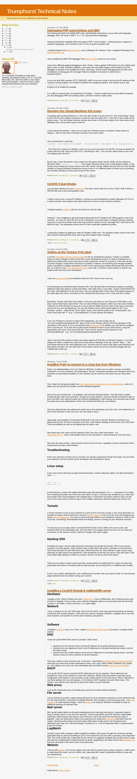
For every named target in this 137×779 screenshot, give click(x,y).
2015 (7, 33)
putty (54, 586)
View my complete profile (12, 87)
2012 (7, 38)
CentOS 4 (60, 632)
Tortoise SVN (61, 280)
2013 (7, 36)
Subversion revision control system (70, 259)
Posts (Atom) (64, 773)
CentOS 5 (66, 211)
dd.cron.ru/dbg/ (91, 59)
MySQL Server (94, 517)
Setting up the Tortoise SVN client (69, 253)
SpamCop (111, 721)
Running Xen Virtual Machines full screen (74, 111)
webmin (61, 752)
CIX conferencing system (77, 270)
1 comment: (74, 177)
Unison (89, 705)
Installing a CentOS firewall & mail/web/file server (79, 593)
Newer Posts (52, 767)
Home (96, 767)
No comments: (75, 100)
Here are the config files (119, 668)
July (8, 47)
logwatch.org (129, 742)
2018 (7, 28)
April (8, 51)
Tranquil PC (79, 190)
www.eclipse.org (74, 50)
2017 (7, 31)
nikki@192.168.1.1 (55, 436)
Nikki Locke (22, 62)
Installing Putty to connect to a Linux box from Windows (84, 366)
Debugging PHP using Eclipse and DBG (73, 30)
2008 (7, 45)
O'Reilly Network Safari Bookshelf (118, 663)
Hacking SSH (96, 327)
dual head (63, 244)
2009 (7, 43)
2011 (7, 40)
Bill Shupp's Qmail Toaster (97, 632)
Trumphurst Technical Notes (41, 11)
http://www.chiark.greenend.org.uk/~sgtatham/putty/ (102, 386)
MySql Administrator (60, 519)
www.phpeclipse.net (55, 52)
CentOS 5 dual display (62, 185)
